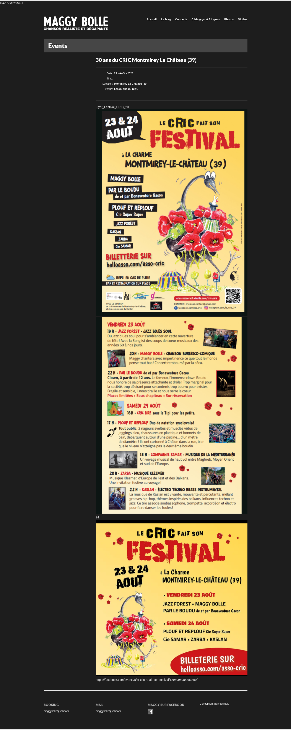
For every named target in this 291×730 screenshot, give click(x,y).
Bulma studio (221, 703)
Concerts (181, 19)
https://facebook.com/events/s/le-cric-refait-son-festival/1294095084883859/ (147, 679)
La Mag (166, 19)
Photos (229, 19)
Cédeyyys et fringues (206, 19)
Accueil (152, 19)
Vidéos (242, 19)
